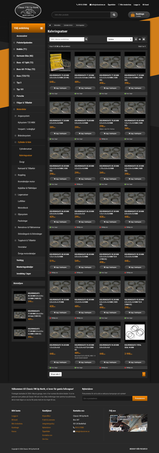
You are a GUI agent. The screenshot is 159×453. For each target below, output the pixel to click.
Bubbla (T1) (19, 49)
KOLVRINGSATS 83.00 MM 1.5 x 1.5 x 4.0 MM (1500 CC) (134, 122)
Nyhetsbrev (46, 427)
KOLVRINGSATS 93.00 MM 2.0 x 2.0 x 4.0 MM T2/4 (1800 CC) (134, 302)
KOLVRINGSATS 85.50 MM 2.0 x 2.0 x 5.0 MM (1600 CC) (35, 295)
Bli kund (146, 5)
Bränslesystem (22, 135)
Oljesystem (20, 214)
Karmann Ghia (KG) (22, 56)
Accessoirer (19, 36)
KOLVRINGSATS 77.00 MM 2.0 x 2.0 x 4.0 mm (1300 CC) (35, 313)
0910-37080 (81, 5)
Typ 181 (18, 89)
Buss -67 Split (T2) (22, 62)
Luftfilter (19, 201)
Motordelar (19, 109)
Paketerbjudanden (22, 43)
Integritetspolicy (48, 424)
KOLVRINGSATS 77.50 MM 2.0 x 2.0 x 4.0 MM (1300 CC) (134, 77)
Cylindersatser (25, 149)
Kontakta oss (47, 435)
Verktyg (18, 260)
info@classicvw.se (97, 5)
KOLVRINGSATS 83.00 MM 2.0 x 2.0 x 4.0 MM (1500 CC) (59, 168)
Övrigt (21, 162)
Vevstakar (20, 247)
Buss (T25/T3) (21, 76)
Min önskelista (124, 5)
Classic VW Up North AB (31, 449)
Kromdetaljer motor (24, 181)
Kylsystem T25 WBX (24, 122)
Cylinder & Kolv (22, 142)
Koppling (19, 175)
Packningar (20, 221)
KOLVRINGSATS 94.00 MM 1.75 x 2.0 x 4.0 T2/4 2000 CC (84, 347)
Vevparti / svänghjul (24, 129)
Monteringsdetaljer (22, 267)
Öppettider (112, 5)
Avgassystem (21, 116)
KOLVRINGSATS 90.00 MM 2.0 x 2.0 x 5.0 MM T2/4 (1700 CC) (109, 256)
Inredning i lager (21, 274)
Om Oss (45, 439)
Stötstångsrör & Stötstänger (27, 234)
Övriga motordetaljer (24, 253)
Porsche (18, 96)
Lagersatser (20, 195)
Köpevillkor (46, 416)
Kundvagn (15, 427)
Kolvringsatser (25, 155)
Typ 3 (16, 83)
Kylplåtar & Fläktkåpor (25, 188)
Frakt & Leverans (48, 420)
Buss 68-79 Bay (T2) (23, 69)
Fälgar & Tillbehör (22, 103)
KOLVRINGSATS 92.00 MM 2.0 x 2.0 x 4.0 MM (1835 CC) (109, 302)
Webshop (133, 449)
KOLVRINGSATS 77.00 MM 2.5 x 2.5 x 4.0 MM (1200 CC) (35, 331)
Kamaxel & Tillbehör (24, 168)
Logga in (137, 5)
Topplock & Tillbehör (24, 240)
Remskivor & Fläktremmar (26, 227)
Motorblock (20, 208)
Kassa (14, 431)
